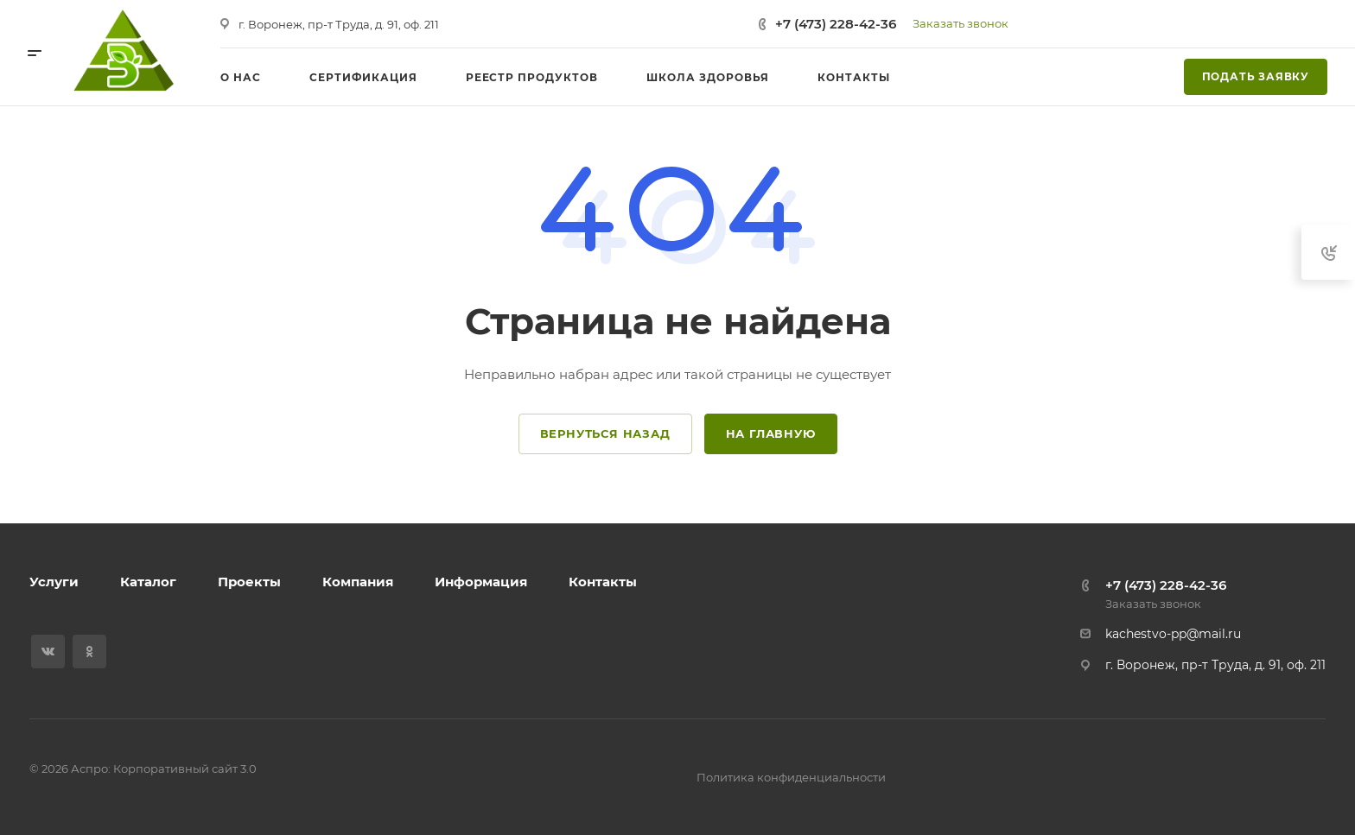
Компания (357, 581)
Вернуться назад (605, 433)
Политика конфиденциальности (791, 777)
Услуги (54, 581)
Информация (481, 581)
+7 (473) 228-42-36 (835, 24)
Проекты (249, 581)
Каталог (148, 581)
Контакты (603, 581)
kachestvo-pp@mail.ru (1173, 634)
